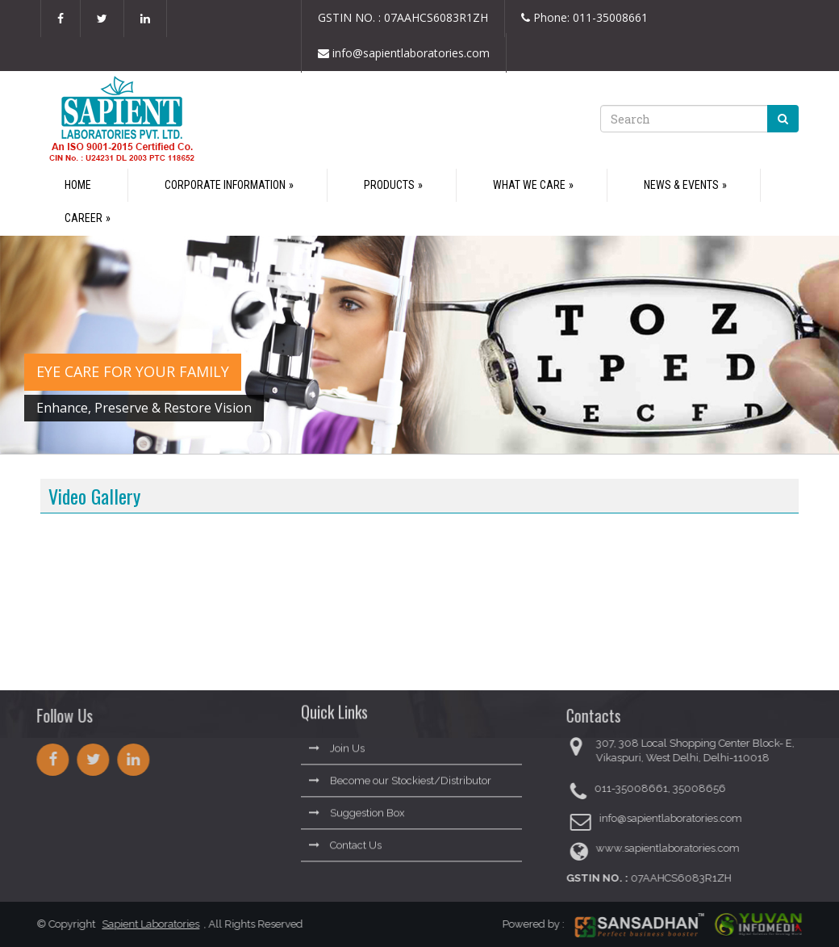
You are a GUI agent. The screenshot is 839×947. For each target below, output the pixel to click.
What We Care (529, 184)
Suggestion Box (357, 808)
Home (78, 184)
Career (83, 218)
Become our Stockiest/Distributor (400, 776)
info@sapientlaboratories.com (404, 53)
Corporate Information (225, 184)
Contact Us (345, 841)
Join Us (337, 744)
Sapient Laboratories (146, 924)
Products (389, 184)
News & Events (681, 184)
